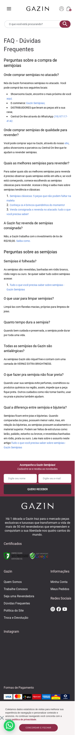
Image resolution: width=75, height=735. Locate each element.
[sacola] (69, 9)
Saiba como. (23, 240)
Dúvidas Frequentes (17, 603)
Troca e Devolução (16, 617)
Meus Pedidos (59, 589)
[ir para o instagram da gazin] (52, 609)
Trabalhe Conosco (16, 589)
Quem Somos (13, 582)
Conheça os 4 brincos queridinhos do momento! (37, 205)
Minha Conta (59, 582)
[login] (61, 9)
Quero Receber (37, 489)
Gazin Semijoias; (35, 103)
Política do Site (14, 610)
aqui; (9, 98)
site (67, 143)
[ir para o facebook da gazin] (58, 609)
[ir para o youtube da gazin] (64, 609)
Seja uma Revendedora (19, 596)
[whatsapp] (9, 725)
